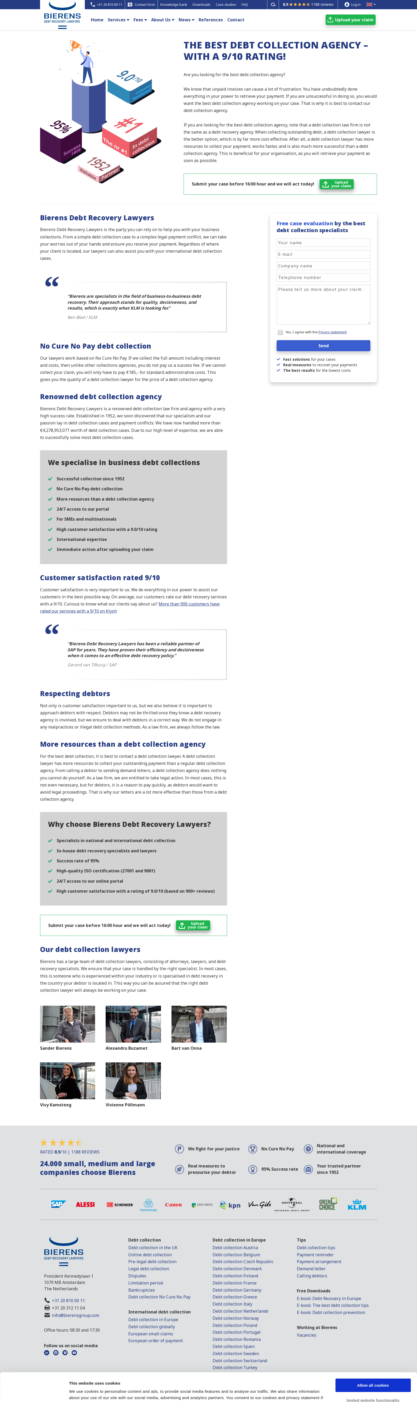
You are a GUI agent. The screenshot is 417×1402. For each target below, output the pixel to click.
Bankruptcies (141, 1290)
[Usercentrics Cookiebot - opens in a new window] (34, 1392)
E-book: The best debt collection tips (333, 1305)
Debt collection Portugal (237, 1332)
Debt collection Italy (232, 1304)
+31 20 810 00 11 (68, 1300)
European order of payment (155, 1341)
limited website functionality (373, 1373)
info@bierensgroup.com (75, 1315)
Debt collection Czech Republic (243, 1261)
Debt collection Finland (235, 1276)
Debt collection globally (151, 1327)
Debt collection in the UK (153, 1247)
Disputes (137, 1276)
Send (323, 346)
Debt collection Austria (235, 1247)
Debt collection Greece (235, 1297)
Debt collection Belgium (236, 1255)
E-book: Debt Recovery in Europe (329, 1298)
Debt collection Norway (236, 1318)
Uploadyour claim (341, 184)
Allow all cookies (373, 1358)
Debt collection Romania (237, 1339)
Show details (81, 1391)
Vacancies (306, 1335)
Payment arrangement (319, 1261)
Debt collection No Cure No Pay (159, 1297)
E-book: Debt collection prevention (331, 1312)
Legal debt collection (148, 1269)
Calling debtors (312, 1276)
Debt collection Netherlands (240, 1311)
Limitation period (145, 1283)
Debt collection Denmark (237, 1269)
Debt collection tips (316, 1247)
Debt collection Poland (235, 1325)
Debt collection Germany (237, 1290)
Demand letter (311, 1269)
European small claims (150, 1334)
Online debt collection (150, 1255)
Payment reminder (315, 1255)
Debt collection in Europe (153, 1319)
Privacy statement (332, 332)
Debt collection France (235, 1283)
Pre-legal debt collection (152, 1261)
